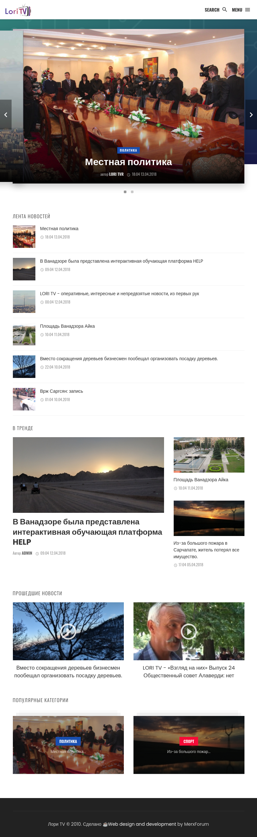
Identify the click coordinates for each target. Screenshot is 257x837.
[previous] (6, 115)
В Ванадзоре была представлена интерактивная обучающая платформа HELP (121, 261)
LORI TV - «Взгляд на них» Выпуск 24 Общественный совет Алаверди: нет (189, 671)
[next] (251, 115)
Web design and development (142, 824)
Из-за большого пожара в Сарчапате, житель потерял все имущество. (206, 550)
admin (27, 553)
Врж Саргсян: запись (61, 391)
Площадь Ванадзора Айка (67, 326)
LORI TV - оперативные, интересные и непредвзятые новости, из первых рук (119, 293)
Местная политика (59, 228)
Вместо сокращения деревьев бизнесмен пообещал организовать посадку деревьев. (129, 358)
